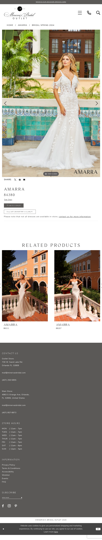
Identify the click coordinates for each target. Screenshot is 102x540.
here (56, 537)
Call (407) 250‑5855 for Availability (25, 216)
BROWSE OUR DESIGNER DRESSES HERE (51, 2)
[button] (79, 13)
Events (5, 483)
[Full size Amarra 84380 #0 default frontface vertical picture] (51, 103)
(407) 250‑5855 (9, 385)
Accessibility (8, 476)
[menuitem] (79, 13)
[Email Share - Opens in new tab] (24, 180)
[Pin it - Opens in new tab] (20, 180)
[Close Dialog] (4, 534)
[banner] (19, 13)
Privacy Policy (8, 470)
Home (10, 26)
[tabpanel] (51, 103)
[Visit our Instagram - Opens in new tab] (9, 511)
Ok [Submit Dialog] (97, 534)
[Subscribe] (27, 502)
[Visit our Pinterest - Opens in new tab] (16, 511)
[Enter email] (15, 502)
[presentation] (25, 290)
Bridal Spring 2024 (43, 26)
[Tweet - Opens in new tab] (15, 180)
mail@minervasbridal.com (14, 377)
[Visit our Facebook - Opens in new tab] (3, 511)
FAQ (4, 487)
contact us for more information (75, 221)
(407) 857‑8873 (9, 417)
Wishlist (6, 480)
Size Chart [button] (9, 201)
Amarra (22, 26)
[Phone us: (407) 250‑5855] (89, 13)
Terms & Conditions (11, 473)
